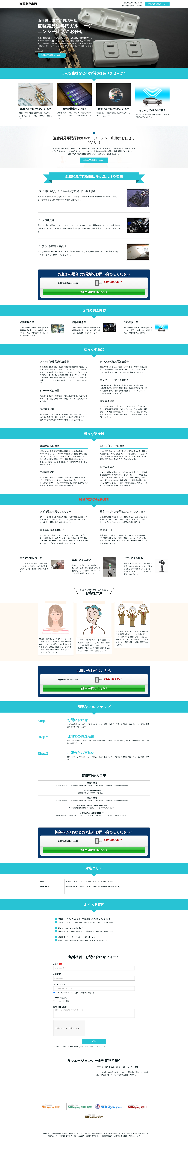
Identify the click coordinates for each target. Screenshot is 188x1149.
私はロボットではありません (67, 1030)
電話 (67, 1001)
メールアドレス (59, 984)
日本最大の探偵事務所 (80, 38)
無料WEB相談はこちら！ (157, 4)
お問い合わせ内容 (60, 1007)
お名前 (55, 964)
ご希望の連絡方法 (60, 998)
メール (57, 1001)
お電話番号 (57, 974)
